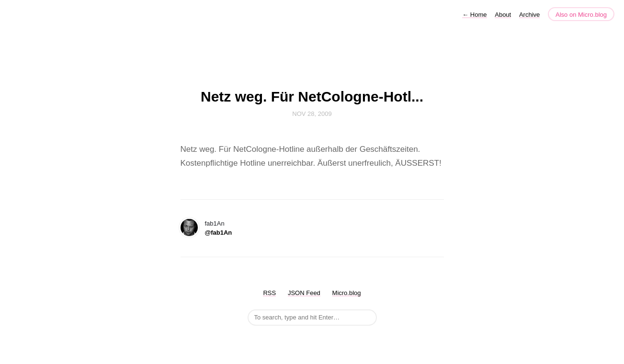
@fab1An (218, 232)
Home (474, 14)
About (503, 14)
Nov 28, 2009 (311, 113)
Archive (529, 14)
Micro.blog (346, 292)
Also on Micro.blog (581, 14)
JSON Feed (304, 292)
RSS (269, 292)
